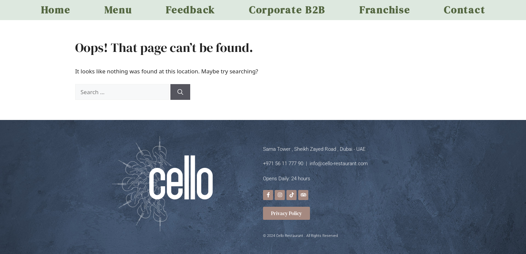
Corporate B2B (287, 10)
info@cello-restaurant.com (339, 164)
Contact (464, 10)
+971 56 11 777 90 (283, 164)
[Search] (180, 92)
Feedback (190, 10)
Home (55, 10)
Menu (118, 10)
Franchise (384, 10)
